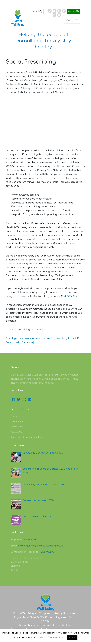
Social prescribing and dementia (27, 329)
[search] (37, 11)
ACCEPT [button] (72, 637)
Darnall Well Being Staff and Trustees (28, 437)
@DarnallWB (47, 552)
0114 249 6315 (69, 296)
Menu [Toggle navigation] (72, 21)
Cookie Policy (17, 427)
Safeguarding (17, 421)
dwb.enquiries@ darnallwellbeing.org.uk (41, 546)
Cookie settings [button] (55, 637)
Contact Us (73, 11)
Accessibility (16, 432)
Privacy (14, 416)
